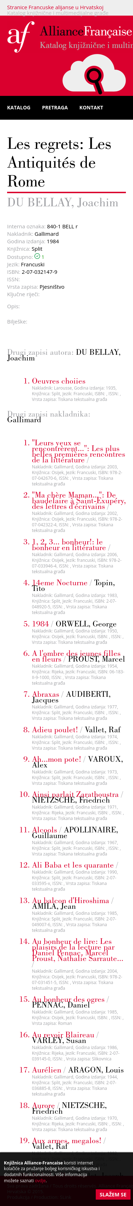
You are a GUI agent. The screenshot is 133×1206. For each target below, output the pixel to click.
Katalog (19, 107)
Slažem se (113, 1194)
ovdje (40, 1181)
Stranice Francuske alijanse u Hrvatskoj (55, 7)
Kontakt (91, 107)
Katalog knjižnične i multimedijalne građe (58, 12)
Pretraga (55, 107)
